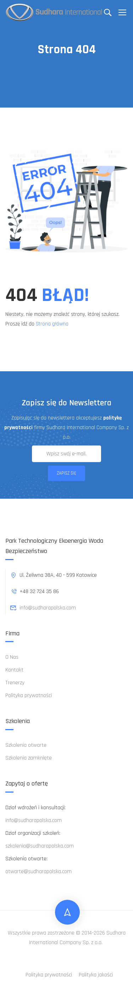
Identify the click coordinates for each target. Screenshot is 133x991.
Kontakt (14, 670)
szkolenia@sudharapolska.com (39, 846)
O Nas (11, 657)
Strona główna (52, 324)
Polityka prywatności (28, 695)
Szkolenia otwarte (25, 745)
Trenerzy (14, 682)
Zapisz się (66, 473)
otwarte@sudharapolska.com (38, 871)
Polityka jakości (96, 975)
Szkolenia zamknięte (28, 758)
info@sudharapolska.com (43, 608)
